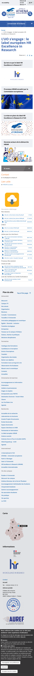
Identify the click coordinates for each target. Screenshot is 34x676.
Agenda (3, 405)
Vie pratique (5, 495)
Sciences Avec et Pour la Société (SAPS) (13, 439)
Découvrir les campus (8, 478)
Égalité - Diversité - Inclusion (10, 323)
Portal (3, 30)
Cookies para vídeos (8, 647)
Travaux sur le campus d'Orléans (11, 332)
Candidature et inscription (9, 349)
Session (4, 641)
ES (30, 3)
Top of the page (22, 293)
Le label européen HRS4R (9, 433)
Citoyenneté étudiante (8, 487)
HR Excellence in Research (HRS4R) (12, 464)
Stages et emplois (6, 391)
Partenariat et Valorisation (9, 430)
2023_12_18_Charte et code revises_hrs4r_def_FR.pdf (10, 270)
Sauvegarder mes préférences (10, 663)
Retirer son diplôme (7, 360)
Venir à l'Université (7, 461)
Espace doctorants (7, 425)
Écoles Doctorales (6, 422)
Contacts (4, 371)
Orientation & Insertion (9, 378)
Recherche (5, 409)
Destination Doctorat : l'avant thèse (12, 396)
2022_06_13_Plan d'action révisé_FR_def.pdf (14, 215)
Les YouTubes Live (7, 402)
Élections (4, 312)
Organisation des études (9, 357)
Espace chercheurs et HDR (9, 427)
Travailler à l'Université (8, 318)
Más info (23, 638)
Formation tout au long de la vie (11, 363)
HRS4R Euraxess (8, 184)
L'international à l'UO (8, 453)
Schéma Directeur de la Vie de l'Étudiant (13, 481)
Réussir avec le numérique (9, 368)
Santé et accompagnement (9, 489)
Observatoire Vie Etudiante (9, 365)
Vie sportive (5, 498)
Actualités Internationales (9, 467)
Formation (5, 341)
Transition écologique (8, 326)
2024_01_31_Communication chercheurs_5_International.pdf (11, 251)
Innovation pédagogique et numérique (13, 320)
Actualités (4, 374)
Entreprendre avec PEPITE (9, 394)
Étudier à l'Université (8, 475)
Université (5, 296)
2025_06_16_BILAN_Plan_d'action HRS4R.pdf (14, 218)
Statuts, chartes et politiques (10, 335)
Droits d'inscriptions (7, 351)
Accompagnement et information (11, 382)
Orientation (5, 385)
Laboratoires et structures (9, 416)
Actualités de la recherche (9, 413)
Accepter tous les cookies (9, 672)
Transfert (4, 354)
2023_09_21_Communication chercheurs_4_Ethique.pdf (10, 248)
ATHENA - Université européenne (11, 456)
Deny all (4, 668)
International (6, 448)
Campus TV (4, 303)
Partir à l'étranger (6, 458)
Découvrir (4, 301)
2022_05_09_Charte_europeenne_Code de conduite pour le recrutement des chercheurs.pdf (15, 267)
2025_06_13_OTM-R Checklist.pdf (11, 231)
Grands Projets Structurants (10, 419)
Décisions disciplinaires (8, 337)
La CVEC (3, 501)
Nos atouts (4, 306)
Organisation (5, 309)
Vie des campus (6, 471)
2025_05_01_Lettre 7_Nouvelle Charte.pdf (13, 258)
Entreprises (4, 329)
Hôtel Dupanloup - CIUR (8, 442)
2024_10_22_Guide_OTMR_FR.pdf (11, 228)
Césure (3, 399)
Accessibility (5, 2)
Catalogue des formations (9, 346)
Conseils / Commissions (8, 315)
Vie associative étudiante (9, 492)
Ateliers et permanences (9, 388)
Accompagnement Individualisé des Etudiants (15, 484)
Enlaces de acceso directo (23, 2)
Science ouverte (6, 436)
